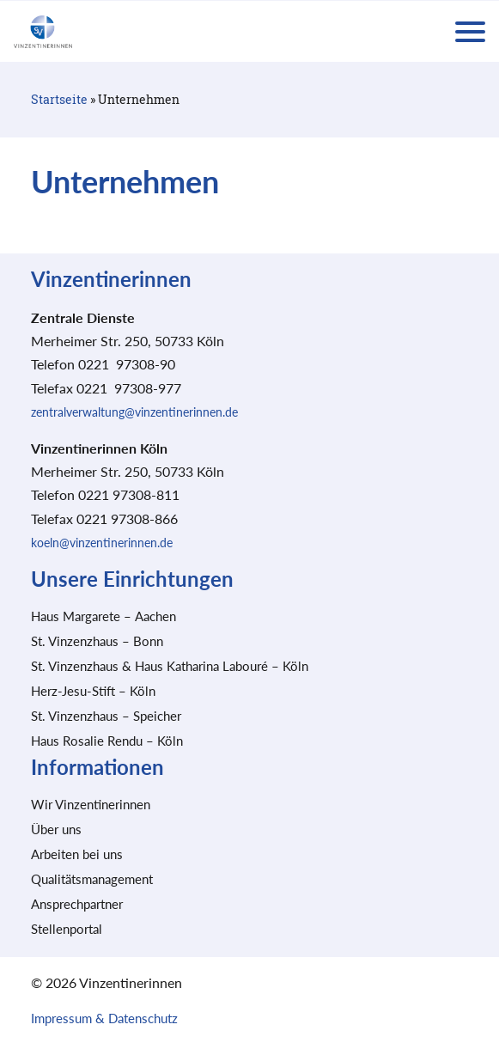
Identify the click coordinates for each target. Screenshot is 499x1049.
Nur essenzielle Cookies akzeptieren (250, 954)
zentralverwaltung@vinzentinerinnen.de (134, 412)
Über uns (56, 829)
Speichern (250, 910)
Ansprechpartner (77, 904)
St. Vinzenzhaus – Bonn (97, 641)
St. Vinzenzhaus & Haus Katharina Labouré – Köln (169, 666)
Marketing (347, 812)
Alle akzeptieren (249, 861)
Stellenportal (66, 928)
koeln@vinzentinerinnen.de (102, 542)
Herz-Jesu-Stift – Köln (93, 690)
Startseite (59, 99)
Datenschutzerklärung (257, 1004)
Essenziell (137, 812)
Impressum (332, 1004)
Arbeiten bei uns (77, 854)
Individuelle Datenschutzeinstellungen (250, 984)
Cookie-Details (175, 1004)
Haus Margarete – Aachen (103, 616)
